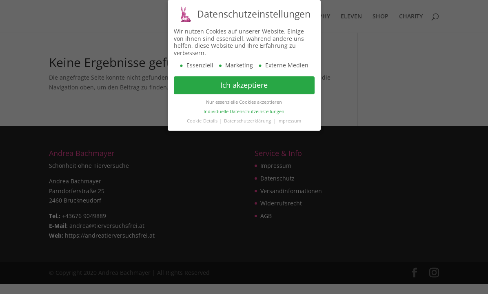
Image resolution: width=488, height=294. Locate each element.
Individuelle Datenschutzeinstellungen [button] (244, 111)
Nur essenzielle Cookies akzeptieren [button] (244, 101)
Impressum (289, 120)
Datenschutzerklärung (248, 120)
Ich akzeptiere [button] (244, 84)
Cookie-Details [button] (203, 120)
